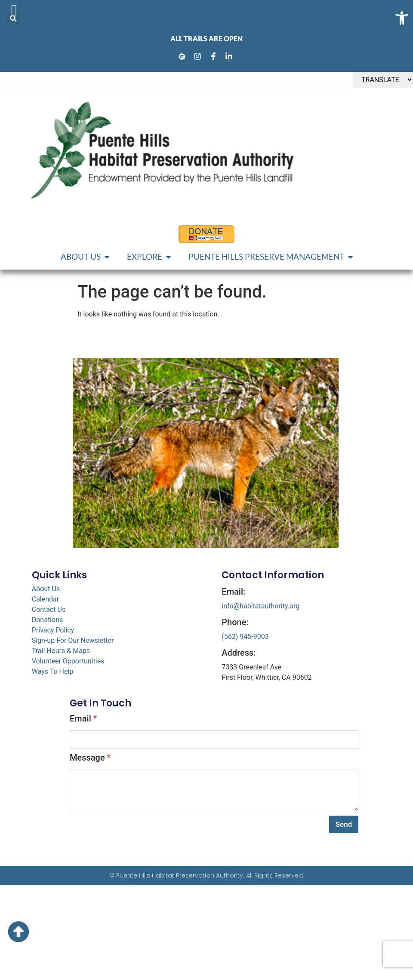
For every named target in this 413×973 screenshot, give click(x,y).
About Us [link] (46, 589)
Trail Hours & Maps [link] (61, 651)
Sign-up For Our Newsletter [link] (73, 640)
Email (83, 718)
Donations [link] (47, 620)
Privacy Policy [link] (53, 630)
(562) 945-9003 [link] (245, 636)
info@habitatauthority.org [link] (260, 606)
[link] (183, 56)
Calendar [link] (45, 599)
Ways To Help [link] (53, 671)
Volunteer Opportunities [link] (68, 661)
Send (344, 824)
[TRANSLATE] (383, 80)
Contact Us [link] (49, 609)
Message (90, 757)
